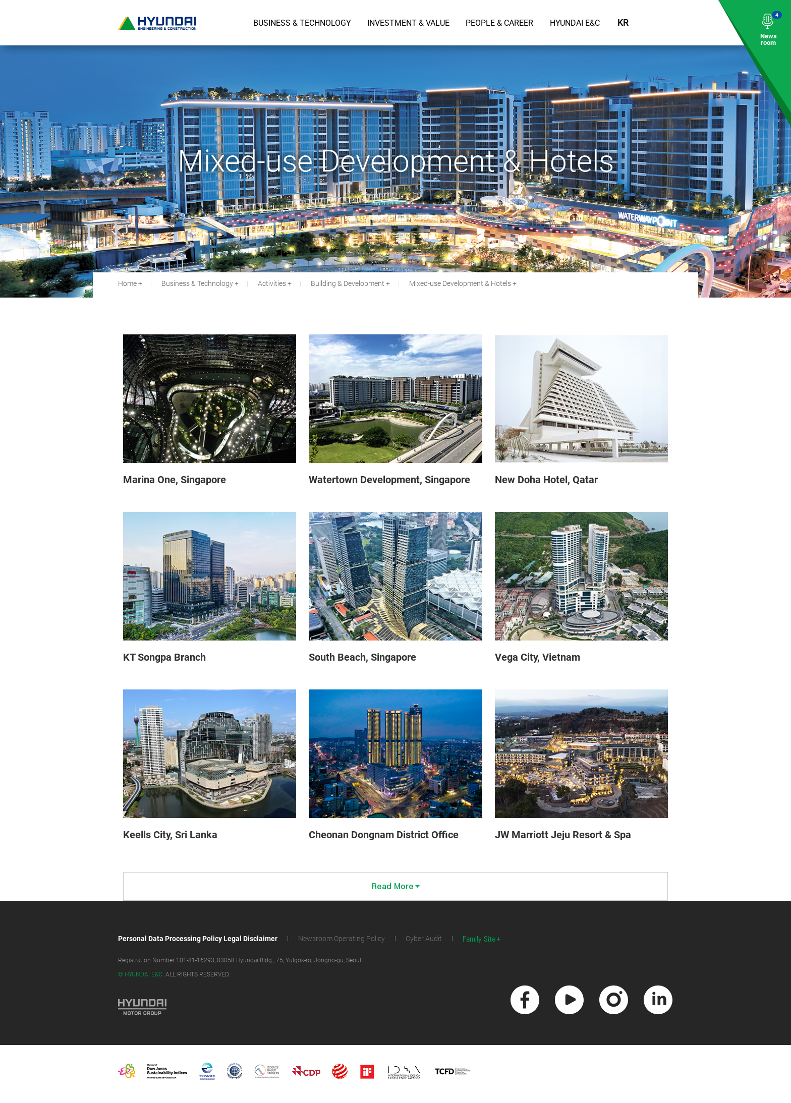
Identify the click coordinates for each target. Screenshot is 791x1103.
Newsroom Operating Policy (341, 939)
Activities (272, 283)
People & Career (499, 23)
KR (623, 22)
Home (127, 283)
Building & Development (347, 283)
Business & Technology (302, 23)
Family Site (479, 939)
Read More (396, 886)
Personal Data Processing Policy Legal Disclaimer (197, 939)
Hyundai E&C (575, 23)
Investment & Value (408, 23)
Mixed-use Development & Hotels (460, 283)
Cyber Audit (424, 939)
